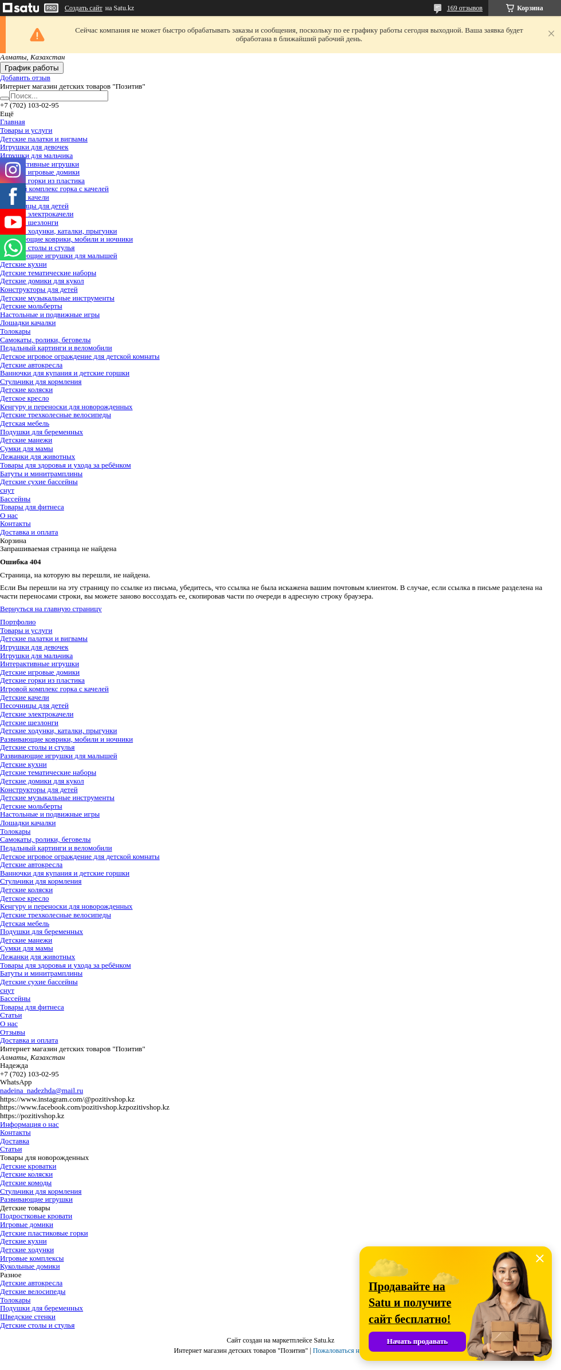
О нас (9, 515)
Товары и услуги (26, 130)
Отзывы (12, 1032)
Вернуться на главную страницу (51, 608)
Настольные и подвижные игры (50, 314)
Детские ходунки (27, 1249)
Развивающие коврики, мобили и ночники (66, 239)
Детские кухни (23, 264)
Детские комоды (26, 1182)
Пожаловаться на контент (350, 1351)
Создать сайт (83, 8)
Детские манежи (26, 439)
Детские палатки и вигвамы (44, 138)
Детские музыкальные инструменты (57, 298)
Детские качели (24, 697)
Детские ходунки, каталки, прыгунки (58, 231)
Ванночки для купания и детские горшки (64, 373)
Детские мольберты (31, 306)
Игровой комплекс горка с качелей (54, 188)
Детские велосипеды (32, 1291)
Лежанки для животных (37, 456)
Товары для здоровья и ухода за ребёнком (65, 465)
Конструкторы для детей (39, 289)
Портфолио (18, 621)
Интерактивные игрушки (39, 164)
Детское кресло (24, 398)
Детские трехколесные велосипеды (55, 414)
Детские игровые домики (40, 172)
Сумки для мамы (26, 448)
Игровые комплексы (32, 1258)
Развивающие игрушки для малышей (58, 255)
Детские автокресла (31, 365)
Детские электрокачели (36, 213)
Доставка (14, 1141)
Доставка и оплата (29, 532)
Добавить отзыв (25, 77)
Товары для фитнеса (32, 506)
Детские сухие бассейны (39, 481)
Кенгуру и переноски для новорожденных (66, 406)
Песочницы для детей (34, 205)
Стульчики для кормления (41, 381)
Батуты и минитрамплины (41, 473)
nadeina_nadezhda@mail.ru (41, 1090)
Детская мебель (24, 423)
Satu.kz (324, 1340)
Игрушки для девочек (34, 146)
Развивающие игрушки (36, 1199)
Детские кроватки (28, 1166)
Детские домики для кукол (42, 280)
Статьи (11, 1015)
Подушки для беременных (41, 431)
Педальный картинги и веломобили (56, 347)
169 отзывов (465, 8)
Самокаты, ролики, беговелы (45, 339)
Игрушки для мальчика (36, 155)
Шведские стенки (28, 1316)
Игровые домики (26, 1224)
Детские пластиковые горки (44, 1233)
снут (7, 490)
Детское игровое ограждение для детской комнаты (80, 356)
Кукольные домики (30, 1266)
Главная (12, 121)
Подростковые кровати (36, 1215)
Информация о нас (29, 1124)
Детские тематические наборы (48, 272)
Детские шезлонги (29, 222)
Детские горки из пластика (42, 180)
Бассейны (15, 498)
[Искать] (4, 98)
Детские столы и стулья (37, 247)
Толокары (15, 331)
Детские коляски (26, 389)
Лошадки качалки (28, 322)
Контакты (15, 523)
